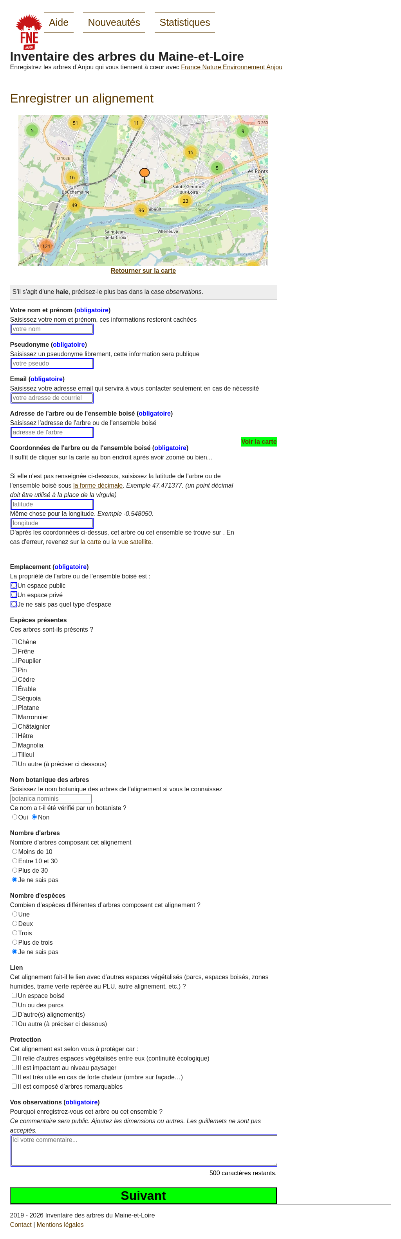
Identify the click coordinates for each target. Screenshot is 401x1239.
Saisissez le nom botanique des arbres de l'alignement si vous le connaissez (116, 789)
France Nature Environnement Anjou (231, 67)
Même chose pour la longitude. (82, 513)
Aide (59, 22)
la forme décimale (98, 485)
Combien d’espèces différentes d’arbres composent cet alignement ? (105, 905)
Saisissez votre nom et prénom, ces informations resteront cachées (103, 319)
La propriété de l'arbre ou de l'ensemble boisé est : (80, 576)
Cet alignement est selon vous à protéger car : (74, 1049)
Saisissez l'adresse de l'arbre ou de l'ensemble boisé (83, 423)
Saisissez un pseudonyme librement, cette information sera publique (105, 354)
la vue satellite (131, 541)
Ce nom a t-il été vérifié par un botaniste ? (68, 808)
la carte (91, 541)
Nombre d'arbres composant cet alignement (71, 842)
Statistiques (184, 22)
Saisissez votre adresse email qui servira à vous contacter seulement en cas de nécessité (134, 388)
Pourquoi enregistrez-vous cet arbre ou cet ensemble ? (135, 1121)
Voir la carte (258, 441)
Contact (21, 1224)
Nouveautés (114, 22)
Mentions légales (60, 1224)
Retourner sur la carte (143, 270)
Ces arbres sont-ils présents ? (52, 629)
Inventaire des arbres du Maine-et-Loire (127, 56)
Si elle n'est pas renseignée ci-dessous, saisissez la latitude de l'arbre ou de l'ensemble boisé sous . (121, 485)
